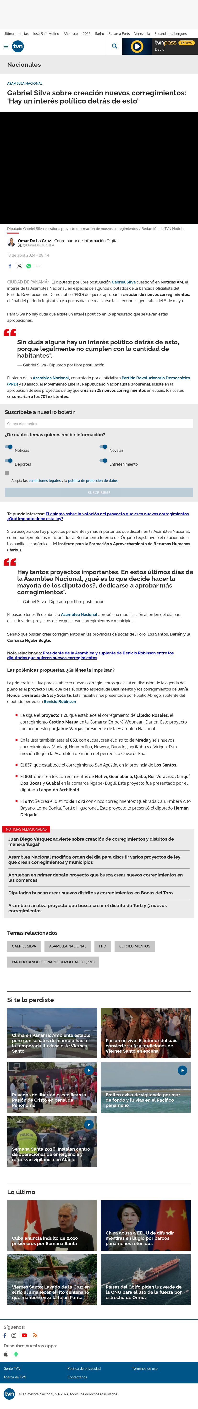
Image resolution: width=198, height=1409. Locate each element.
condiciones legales (45, 481)
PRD (102, 946)
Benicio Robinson (60, 701)
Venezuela (142, 34)
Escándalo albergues (171, 34)
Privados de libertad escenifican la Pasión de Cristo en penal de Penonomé (49, 1100)
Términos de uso (145, 1368)
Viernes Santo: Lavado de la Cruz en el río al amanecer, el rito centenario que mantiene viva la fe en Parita (51, 1292)
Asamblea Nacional (51, 377)
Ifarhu (99, 34)
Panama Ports (119, 34)
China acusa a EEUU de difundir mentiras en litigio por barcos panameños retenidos (140, 1238)
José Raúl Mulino (46, 34)
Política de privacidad (84, 1368)
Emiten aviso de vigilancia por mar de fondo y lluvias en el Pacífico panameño (143, 1100)
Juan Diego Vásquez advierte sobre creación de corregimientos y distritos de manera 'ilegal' (91, 841)
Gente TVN (12, 1368)
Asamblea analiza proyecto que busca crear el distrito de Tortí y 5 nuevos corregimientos (87, 908)
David (160, 49)
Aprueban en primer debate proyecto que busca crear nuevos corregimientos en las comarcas (95, 877)
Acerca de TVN (15, 1377)
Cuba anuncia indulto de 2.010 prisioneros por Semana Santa (45, 1240)
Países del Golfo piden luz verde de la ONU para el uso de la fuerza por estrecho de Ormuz (144, 1292)
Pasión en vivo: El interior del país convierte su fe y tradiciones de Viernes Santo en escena (141, 1046)
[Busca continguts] (114, 46)
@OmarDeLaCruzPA (36, 245)
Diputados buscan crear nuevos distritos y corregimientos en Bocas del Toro (90, 892)
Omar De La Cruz (68, 240)
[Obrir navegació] (6, 46)
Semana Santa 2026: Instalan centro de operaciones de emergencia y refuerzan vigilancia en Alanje (51, 1154)
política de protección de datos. (93, 481)
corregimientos (134, 946)
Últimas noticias (16, 34)
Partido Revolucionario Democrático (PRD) (53, 962)
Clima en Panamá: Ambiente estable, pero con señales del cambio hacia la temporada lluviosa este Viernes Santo (51, 1043)
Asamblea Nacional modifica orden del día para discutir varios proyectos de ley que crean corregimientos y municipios (94, 859)
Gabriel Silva (24, 946)
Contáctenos (77, 1377)
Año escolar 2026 (77, 34)
